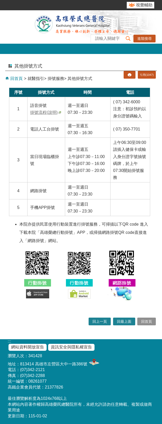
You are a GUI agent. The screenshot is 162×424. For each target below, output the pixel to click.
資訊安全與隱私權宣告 (71, 347)
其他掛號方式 (79, 78)
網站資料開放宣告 (27, 347)
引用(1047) (147, 74)
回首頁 (16, 78)
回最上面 (124, 321)
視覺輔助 (144, 5)
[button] (128, 38)
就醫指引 (36, 78)
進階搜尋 (144, 38)
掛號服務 (56, 78)
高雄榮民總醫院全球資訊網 (81, 27)
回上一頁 (99, 321)
